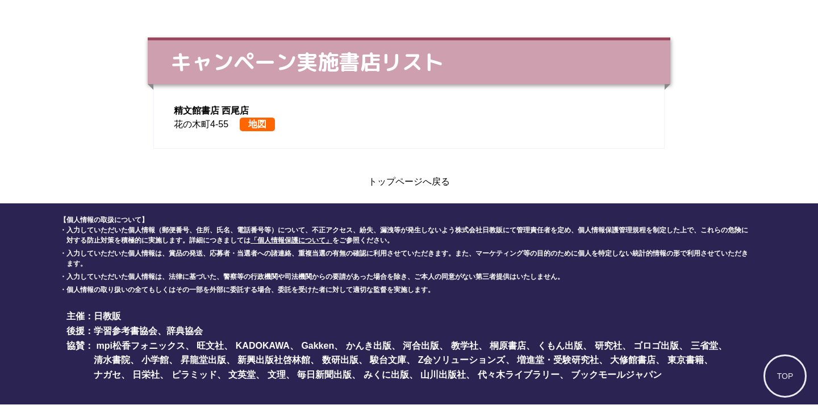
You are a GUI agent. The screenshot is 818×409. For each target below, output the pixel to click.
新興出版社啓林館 (273, 360)
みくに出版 (386, 374)
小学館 (155, 360)
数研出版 (340, 360)
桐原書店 (508, 345)
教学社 (464, 345)
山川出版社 (443, 374)
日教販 (107, 316)
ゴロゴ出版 (656, 345)
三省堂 (704, 345)
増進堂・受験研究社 (558, 360)
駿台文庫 (388, 360)
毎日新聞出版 (324, 374)
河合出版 (421, 345)
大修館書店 (633, 360)
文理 (277, 374)
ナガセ (107, 374)
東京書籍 (685, 360)
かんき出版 (368, 345)
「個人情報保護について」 (291, 240)
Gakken (317, 345)
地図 (257, 124)
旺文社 (210, 345)
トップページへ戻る (409, 181)
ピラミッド (194, 374)
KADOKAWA (263, 345)
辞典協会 (184, 331)
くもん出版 (560, 345)
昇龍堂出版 (203, 360)
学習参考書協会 (125, 331)
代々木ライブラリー (519, 374)
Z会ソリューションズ (462, 360)
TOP (785, 376)
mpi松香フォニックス (140, 345)
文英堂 (242, 374)
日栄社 (146, 374)
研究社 (608, 345)
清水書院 (112, 360)
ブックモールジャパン (616, 374)
